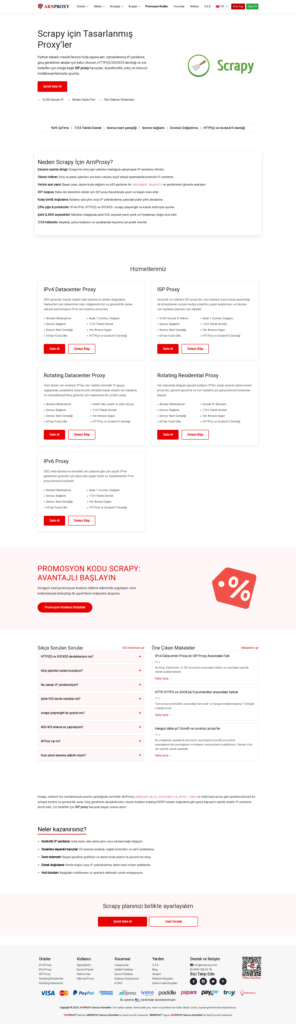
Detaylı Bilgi (82, 353)
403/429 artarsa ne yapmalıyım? (91, 731)
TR (222, 8)
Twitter (213, 985)
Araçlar (136, 8)
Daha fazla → (163, 682)
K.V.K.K (118, 987)
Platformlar (84, 978)
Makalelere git (249, 651)
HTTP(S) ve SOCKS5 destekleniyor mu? (91, 660)
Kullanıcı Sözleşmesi (127, 982)
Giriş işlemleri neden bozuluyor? (91, 674)
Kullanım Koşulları (162, 982)
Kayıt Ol (252, 8)
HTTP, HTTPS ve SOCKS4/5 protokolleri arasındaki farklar (196, 696)
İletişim (156, 978)
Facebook (193, 985)
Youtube (223, 985)
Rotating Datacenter (51, 987)
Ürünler (85, 8)
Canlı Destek (173, 925)
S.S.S (155, 968)
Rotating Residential (51, 982)
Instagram (203, 985)
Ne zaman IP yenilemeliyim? (91, 689)
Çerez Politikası (124, 978)
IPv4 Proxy (45, 968)
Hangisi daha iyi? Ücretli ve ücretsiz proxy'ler (187, 732)
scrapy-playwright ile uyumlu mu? (91, 717)
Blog (155, 973)
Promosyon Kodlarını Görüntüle (65, 611)
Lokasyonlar (122, 968)
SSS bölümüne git (133, 651)
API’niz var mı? (91, 745)
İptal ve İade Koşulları (164, 987)
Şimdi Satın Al (52, 90)
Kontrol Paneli (85, 973)
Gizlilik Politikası (124, 973)
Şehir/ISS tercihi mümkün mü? (91, 703)
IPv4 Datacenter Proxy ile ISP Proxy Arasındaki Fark (192, 660)
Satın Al (54, 353)
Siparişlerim (84, 968)
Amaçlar (119, 8)
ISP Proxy (44, 978)
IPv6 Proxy (45, 973)
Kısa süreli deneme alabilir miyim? (91, 759)
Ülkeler (101, 8)
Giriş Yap (238, 8)
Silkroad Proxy (85, 982)
